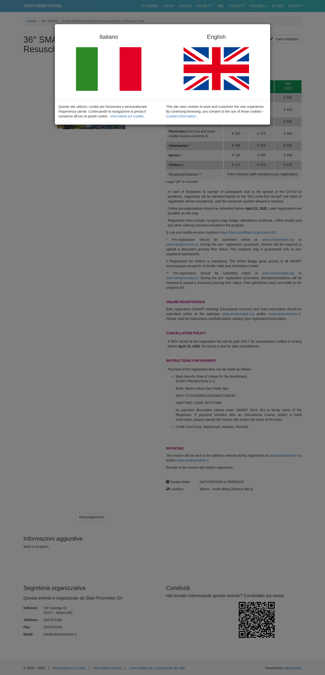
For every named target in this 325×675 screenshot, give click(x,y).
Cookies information (181, 116)
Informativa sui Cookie (127, 116)
